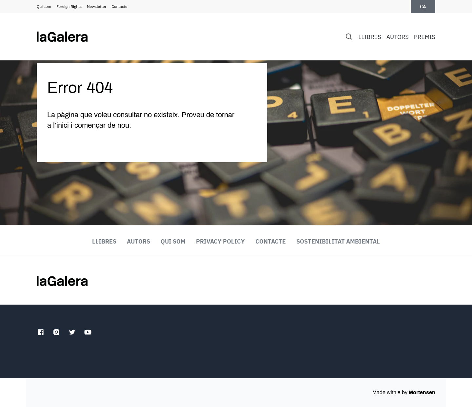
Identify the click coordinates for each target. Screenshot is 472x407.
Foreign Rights (69, 6)
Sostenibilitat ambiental (338, 241)
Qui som (44, 6)
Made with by (404, 392)
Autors (397, 37)
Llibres (369, 37)
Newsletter (96, 6)
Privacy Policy (220, 241)
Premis (424, 37)
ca (423, 7)
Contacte (119, 6)
